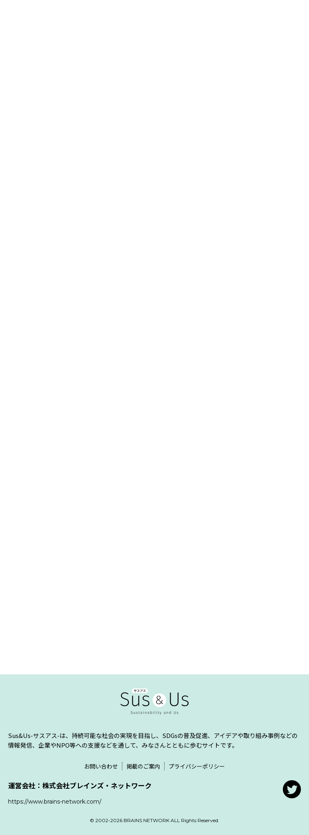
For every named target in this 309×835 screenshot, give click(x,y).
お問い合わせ (101, 766)
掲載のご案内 (143, 766)
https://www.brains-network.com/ (54, 801)
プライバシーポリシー (197, 766)
